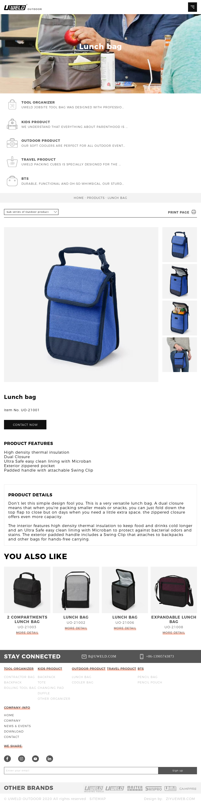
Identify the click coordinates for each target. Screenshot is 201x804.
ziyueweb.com (180, 799)
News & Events (17, 726)
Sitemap (98, 799)
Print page (182, 212)
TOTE (42, 682)
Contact (11, 737)
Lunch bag (117, 198)
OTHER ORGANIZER (54, 698)
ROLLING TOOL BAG (20, 688)
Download (14, 731)
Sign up (177, 770)
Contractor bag (19, 677)
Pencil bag (148, 677)
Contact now (25, 425)
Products (96, 198)
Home (79, 198)
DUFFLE (44, 693)
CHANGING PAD (51, 688)
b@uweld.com (102, 656)
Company (12, 720)
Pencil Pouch (150, 682)
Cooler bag (83, 682)
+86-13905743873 (160, 656)
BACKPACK (13, 682)
